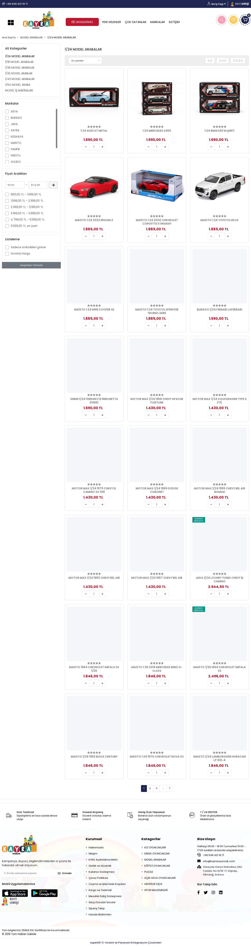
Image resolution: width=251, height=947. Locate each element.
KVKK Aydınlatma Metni (103, 860)
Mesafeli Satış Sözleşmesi (105, 896)
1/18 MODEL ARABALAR (19, 62)
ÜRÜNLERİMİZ (82, 22)
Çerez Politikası (98, 878)
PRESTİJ (16, 155)
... (163, 788)
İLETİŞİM (174, 22)
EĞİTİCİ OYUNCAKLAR (157, 866)
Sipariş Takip (97, 908)
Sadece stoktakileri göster (28, 247)
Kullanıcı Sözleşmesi (101, 872)
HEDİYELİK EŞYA (153, 884)
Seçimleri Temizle (31, 265)
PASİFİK (15, 149)
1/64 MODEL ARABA (17, 85)
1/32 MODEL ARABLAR (18, 73)
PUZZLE (148, 872)
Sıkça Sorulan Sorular (102, 902)
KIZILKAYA (17, 137)
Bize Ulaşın (206, 839)
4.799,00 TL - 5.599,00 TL (28, 219)
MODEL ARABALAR (155, 860)
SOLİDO (16, 162)
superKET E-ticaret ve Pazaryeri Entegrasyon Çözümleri (125, 942)
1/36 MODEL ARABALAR (19, 68)
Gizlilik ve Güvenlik (100, 866)
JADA (14, 124)
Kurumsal (94, 839)
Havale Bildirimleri (100, 914)
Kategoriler (151, 839)
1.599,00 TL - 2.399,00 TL (27, 201)
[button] (218, 4)
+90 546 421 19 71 (210, 855)
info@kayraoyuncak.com (216, 861)
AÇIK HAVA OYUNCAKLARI (160, 878)
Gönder (65, 873)
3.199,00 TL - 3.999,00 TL (27, 213)
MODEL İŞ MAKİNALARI (19, 90)
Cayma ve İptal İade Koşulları (107, 884)
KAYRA (15, 130)
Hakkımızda (96, 847)
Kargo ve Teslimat (100, 890)
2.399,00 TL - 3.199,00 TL (27, 207)
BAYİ (239, 4)
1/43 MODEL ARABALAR (20, 79)
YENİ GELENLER (111, 22)
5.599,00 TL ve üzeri (24, 226)
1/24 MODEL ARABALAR (20, 56)
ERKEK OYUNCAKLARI (157, 853)
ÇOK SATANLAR (135, 22)
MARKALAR (157, 22)
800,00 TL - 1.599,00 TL (26, 194)
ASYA (14, 111)
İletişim (93, 853)
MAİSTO (16, 143)
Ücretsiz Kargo (20, 253)
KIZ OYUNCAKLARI (155, 847)
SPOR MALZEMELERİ (156, 890)
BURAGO (16, 118)
